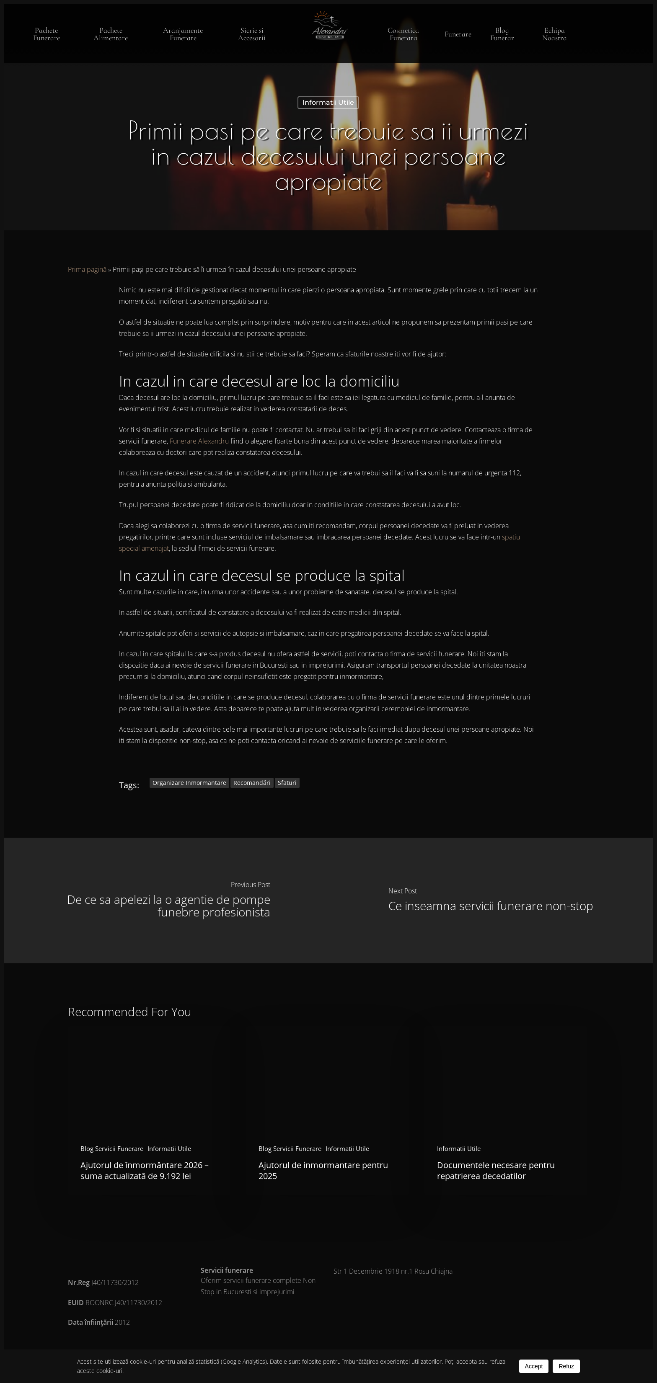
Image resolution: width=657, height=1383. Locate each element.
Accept (534, 1366)
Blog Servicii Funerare (111, 1148)
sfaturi (287, 783)
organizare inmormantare (189, 783)
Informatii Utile (328, 102)
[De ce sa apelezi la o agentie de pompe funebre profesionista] (166, 900)
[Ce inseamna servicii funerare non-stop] (490, 900)
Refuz (566, 1366)
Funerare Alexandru (199, 441)
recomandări (252, 783)
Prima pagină (87, 269)
